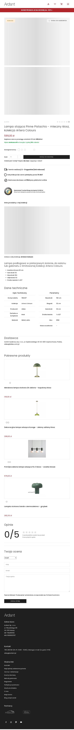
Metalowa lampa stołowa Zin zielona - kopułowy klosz (27, 388)
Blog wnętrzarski (10, 699)
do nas (26, 161)
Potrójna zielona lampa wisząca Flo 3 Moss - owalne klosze (29, 467)
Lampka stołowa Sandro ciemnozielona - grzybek (25, 507)
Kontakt (7, 666)
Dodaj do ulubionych (59, 21)
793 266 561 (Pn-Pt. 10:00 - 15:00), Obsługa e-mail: (22, 651)
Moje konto (8, 695)
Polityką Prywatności (52, 596)
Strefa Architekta (10, 689)
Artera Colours (27, 257)
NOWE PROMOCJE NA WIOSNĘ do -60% (36, 10)
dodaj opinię (15, 602)
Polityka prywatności (11, 686)
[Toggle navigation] (68, 4)
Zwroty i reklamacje (11, 672)
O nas (6, 692)
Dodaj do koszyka (46, 157)
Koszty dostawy (10, 676)
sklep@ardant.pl (10, 654)
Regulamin (8, 682)
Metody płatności (10, 679)
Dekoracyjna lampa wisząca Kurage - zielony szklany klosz (29, 427)
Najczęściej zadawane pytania (15, 669)
